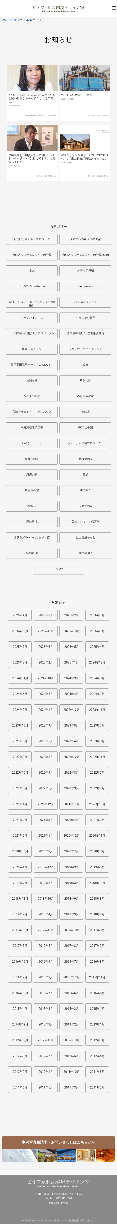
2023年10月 (20, 725)
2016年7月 (71, 961)
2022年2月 (97, 788)
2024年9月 (71, 678)
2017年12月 (20, 930)
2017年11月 (46, 930)
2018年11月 (20, 898)
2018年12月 (97, 883)
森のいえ (31, 506)
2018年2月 (97, 914)
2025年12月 (20, 631)
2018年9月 (71, 898)
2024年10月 (46, 678)
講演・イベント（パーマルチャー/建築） (32, 303)
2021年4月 (71, 820)
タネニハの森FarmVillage (85, 239)
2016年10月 (20, 961)
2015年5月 (97, 993)
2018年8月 (97, 898)
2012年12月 (20, 1040)
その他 (59, 568)
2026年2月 (71, 615)
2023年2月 (20, 757)
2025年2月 (46, 662)
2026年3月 (46, 615)
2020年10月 (20, 851)
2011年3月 (71, 1087)
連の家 (85, 411)
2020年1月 (20, 867)
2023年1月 (46, 757)
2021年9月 (20, 820)
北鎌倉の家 (86, 458)
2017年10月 (72, 930)
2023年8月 (71, 725)
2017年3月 (71, 945)
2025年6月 (46, 646)
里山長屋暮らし (50, 180)
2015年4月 (20, 1008)
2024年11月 (20, 678)
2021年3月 (97, 820)
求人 (32, 270)
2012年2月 (20, 1071)
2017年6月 (97, 930)
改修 (85, 364)
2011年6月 (20, 1087)
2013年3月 (46, 1024)
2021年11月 (72, 804)
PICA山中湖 (85, 427)
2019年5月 (46, 883)
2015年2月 (71, 1008)
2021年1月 (46, 835)
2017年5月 (20, 945)
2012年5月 (71, 1056)
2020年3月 (97, 851)
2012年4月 (97, 1056)
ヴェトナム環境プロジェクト (85, 443)
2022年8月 (71, 772)
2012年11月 (46, 1040)
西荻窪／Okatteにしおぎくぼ (32, 537)
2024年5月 (46, 694)
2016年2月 (20, 977)
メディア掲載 (85, 270)
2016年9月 (46, 961)
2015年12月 (72, 977)
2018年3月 (71, 914)
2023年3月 (97, 741)
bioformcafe (31, 118)
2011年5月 (46, 1087)
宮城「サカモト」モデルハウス (31, 411)
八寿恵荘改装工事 (32, 427)
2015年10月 (20, 993)
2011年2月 (97, 1087)
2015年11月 (97, 977)
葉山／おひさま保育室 (86, 521)
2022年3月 (71, 788)
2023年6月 (20, 741)
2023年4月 (71, 741)
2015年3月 (46, 1008)
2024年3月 (97, 694)
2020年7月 (71, 851)
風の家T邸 (85, 553)
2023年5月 (46, 741)
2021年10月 (97, 804)
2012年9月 (97, 1040)
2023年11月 (97, 709)
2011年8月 (97, 1071)
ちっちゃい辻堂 (94, 119)
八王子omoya (51, 118)
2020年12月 (72, 835)
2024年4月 (71, 694)
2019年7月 (20, 883)
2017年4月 (46, 945)
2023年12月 (72, 709)
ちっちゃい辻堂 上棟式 (76, 98)
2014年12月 (20, 1024)
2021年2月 (20, 835)
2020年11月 (97, 835)
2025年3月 (20, 662)
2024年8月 (97, 678)
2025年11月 (46, 631)
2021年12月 (46, 804)
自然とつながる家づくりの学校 (31, 254)
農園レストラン (32, 349)
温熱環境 (31, 521)
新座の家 (31, 474)
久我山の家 (32, 458)
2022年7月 (97, 772)
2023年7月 (97, 725)
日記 (85, 474)
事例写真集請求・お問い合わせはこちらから (58, 1142)
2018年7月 (20, 914)
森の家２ (85, 490)
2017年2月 (97, 945)
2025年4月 (97, 646)
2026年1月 (97, 615)
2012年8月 (20, 1056)
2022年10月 (20, 772)
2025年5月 (71, 646)
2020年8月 (46, 851)
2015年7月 (46, 993)
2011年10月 (72, 1071)
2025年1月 (71, 662)
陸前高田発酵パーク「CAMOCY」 (32, 364)
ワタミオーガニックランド (85, 349)
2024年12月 (97, 662)
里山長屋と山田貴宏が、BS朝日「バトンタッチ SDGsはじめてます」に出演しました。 (31, 163)
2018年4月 (46, 914)
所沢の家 (85, 380)
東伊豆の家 (32, 490)
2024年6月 (20, 694)
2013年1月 (97, 1024)
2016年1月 (46, 977)
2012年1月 (46, 1071)
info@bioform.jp (58, 1202)
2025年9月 (97, 631)
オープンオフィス (32, 317)
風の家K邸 (31, 553)
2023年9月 (46, 725)
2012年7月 (46, 1056)
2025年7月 (20, 646)
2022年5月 (46, 788)
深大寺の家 (86, 506)
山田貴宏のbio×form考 (32, 286)
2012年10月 (72, 1040)
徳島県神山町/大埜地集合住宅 (85, 333)
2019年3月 (71, 883)
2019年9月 (71, 867)
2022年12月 (72, 757)
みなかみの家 (85, 396)
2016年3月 (97, 961)
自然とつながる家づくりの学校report (85, 254)
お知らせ (40, 118)
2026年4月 (20, 615)
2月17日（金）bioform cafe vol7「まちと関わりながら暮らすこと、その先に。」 (31, 101)
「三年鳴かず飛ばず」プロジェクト (31, 333)
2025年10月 (72, 631)
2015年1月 (97, 1008)
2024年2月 (20, 709)
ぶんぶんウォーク (85, 301)
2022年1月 (20, 804)
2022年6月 (20, 788)
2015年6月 (71, 993)
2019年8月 (97, 867)
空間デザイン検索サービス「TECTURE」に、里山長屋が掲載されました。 (84, 161)
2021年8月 (46, 820)
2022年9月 (46, 772)
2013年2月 (71, 1024)
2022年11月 (97, 757)
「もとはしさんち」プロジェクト (32, 239)
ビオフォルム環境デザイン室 (58, 8)
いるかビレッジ (32, 443)
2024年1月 (46, 709)
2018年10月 (46, 898)
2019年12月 (46, 867)
